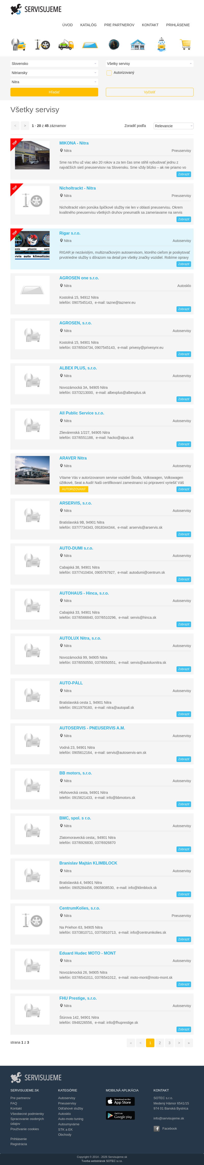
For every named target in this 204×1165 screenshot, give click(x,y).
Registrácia (18, 1144)
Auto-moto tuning (70, 1119)
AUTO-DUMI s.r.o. (76, 548)
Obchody (64, 1135)
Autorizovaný (116, 72)
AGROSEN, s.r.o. (76, 323)
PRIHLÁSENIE (178, 25)
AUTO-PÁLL (71, 683)
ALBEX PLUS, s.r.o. (78, 368)
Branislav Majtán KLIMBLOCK (89, 863)
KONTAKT (150, 25)
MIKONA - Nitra (74, 143)
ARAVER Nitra (73, 458)
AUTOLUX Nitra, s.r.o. (80, 638)
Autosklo (184, 286)
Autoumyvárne (69, 1124)
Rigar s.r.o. (70, 233)
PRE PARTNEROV (119, 25)
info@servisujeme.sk (169, 1118)
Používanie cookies (24, 1129)
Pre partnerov (20, 1098)
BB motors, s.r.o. (76, 773)
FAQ (13, 1103)
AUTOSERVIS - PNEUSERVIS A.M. (92, 728)
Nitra (65, 151)
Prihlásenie (18, 1139)
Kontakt (16, 1108)
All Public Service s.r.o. (82, 413)
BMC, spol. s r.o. (75, 818)
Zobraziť (184, 174)
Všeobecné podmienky (27, 1114)
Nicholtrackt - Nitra (78, 188)
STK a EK (65, 1129)
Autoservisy (182, 241)
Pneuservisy (181, 151)
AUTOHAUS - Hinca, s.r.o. (84, 593)
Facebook (170, 1128)
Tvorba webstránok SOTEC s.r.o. (101, 1160)
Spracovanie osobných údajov (27, 1121)
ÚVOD (67, 25)
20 (39, 126)
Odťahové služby (70, 1108)
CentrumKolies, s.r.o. (80, 908)
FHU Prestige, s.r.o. (78, 998)
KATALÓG (88, 25)
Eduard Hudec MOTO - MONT (88, 953)
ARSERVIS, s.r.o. (76, 503)
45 (47, 126)
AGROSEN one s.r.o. (79, 278)
